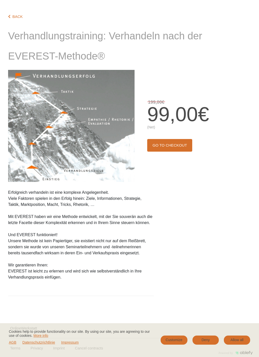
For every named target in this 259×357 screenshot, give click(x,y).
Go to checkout (170, 145)
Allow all (236, 340)
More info (40, 336)
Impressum (70, 342)
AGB (12, 342)
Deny (206, 340)
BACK (15, 16)
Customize (174, 340)
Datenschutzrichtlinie (39, 342)
